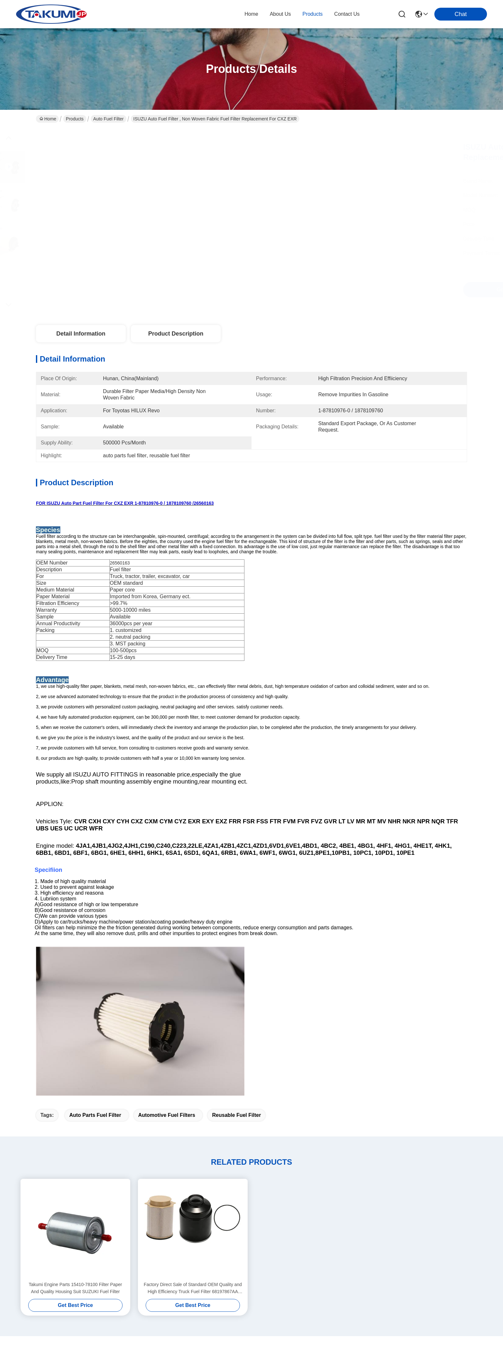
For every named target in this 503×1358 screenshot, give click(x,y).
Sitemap (76, 1344)
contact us (347, 14)
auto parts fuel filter (95, 970)
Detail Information (80, 333)
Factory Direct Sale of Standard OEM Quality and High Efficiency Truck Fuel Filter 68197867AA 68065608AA (193, 1143)
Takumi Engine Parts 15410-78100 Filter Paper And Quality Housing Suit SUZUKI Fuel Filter (75, 1143)
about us (280, 14)
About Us (156, 1232)
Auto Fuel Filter (108, 118)
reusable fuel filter (236, 970)
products (313, 14)
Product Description (175, 333)
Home (251, 14)
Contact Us (158, 1271)
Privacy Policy (50, 1344)
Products (74, 118)
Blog (151, 1258)
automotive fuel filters (166, 970)
